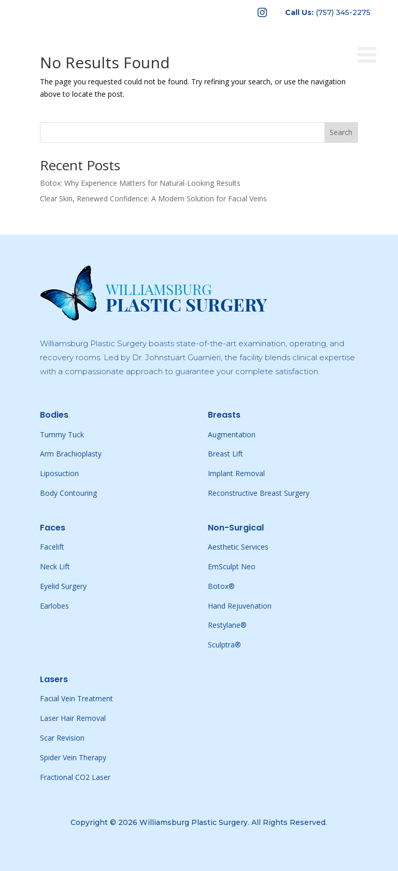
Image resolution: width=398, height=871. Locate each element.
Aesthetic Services (238, 547)
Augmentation (231, 434)
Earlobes (54, 606)
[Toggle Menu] (372, 37)
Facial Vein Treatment (76, 698)
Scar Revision (62, 738)
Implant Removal (236, 473)
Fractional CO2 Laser (75, 777)
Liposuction (59, 473)
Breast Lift (225, 454)
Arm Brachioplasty (71, 454)
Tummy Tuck (62, 434)
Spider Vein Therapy (73, 757)
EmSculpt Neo (231, 566)
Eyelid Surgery (63, 586)
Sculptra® (224, 644)
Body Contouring (68, 493)
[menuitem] (262, 12)
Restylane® (227, 625)
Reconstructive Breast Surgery (258, 493)
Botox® (221, 586)
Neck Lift (55, 566)
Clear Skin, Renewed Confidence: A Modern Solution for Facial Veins (153, 198)
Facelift (52, 547)
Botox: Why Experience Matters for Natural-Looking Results (140, 183)
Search (341, 132)
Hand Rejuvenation (240, 606)
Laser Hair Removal (73, 718)
